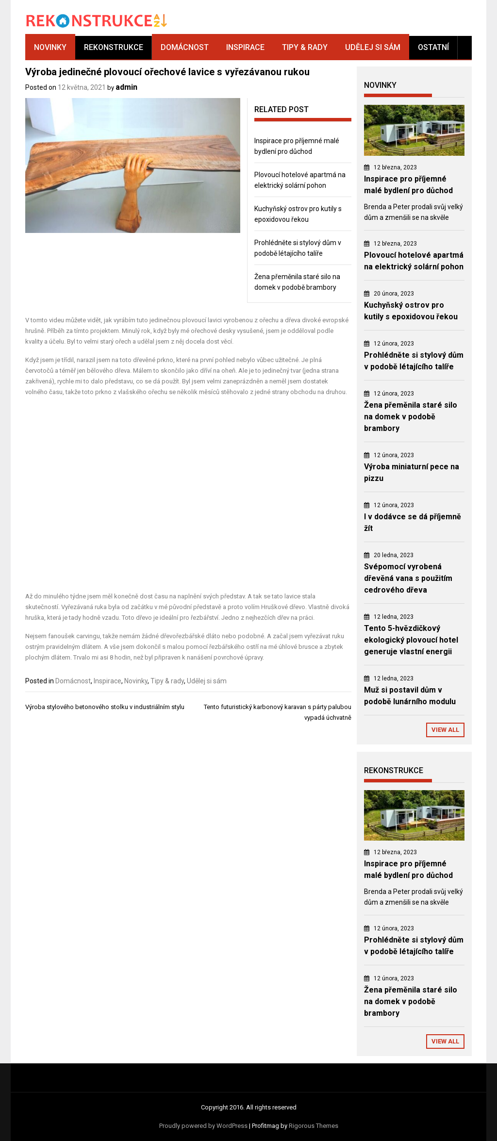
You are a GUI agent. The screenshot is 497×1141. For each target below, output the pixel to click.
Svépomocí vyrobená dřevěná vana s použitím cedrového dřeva (408, 578)
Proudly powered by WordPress (203, 1125)
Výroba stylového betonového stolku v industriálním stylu (104, 707)
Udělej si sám (372, 47)
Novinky (50, 47)
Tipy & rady (305, 47)
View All (445, 729)
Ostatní (433, 47)
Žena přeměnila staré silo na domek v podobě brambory (410, 416)
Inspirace (245, 47)
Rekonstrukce (113, 47)
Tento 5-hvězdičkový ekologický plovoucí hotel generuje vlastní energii (411, 640)
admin (126, 87)
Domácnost (185, 47)
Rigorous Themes (313, 1125)
